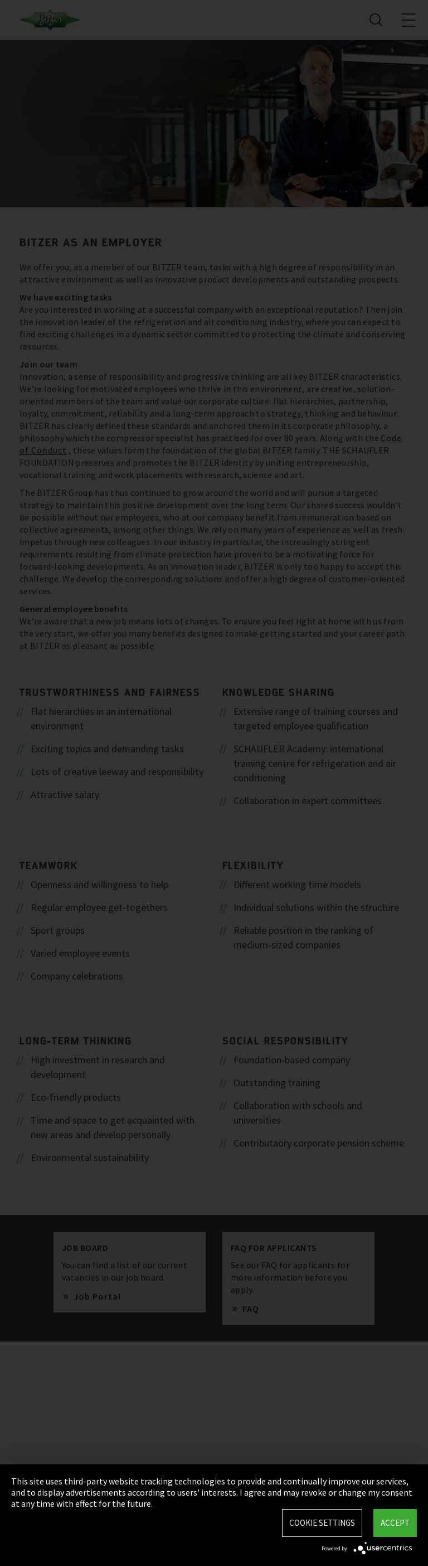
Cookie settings (322, 1522)
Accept (395, 1522)
